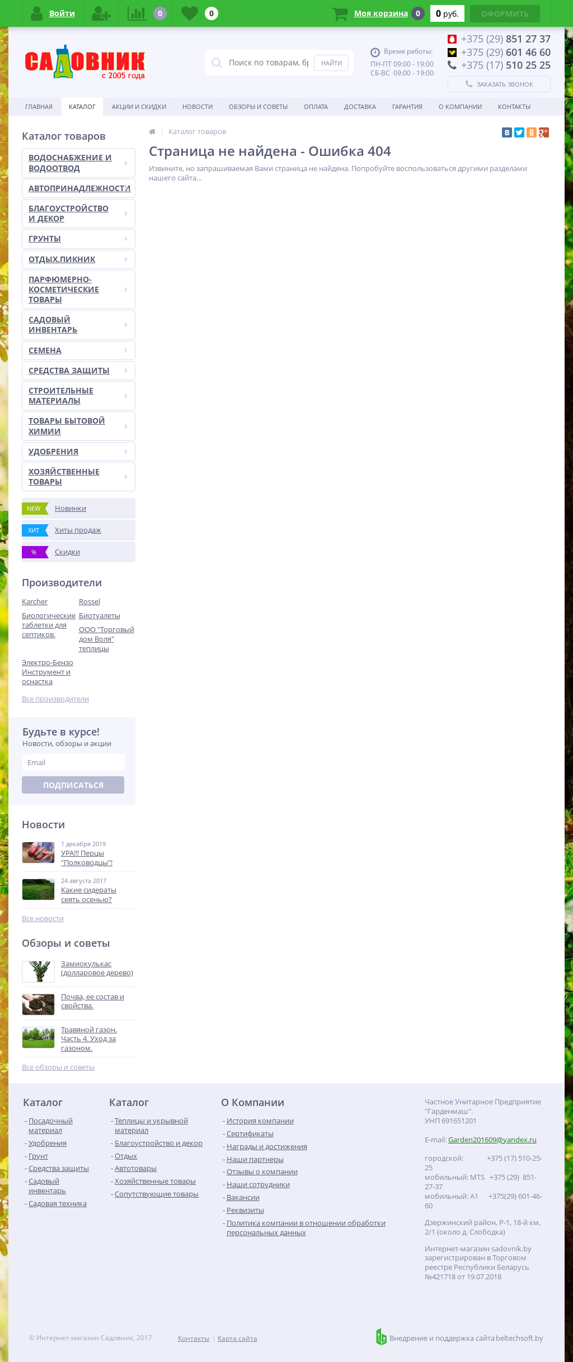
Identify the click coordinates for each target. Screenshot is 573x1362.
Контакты (514, 106)
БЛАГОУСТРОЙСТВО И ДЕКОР (78, 213)
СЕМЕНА (78, 350)
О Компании (460, 106)
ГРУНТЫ (78, 238)
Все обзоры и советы (58, 1067)
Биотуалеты (99, 615)
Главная (39, 106)
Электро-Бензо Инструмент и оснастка (47, 671)
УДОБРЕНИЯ (78, 451)
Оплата (316, 106)
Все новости (43, 918)
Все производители (55, 699)
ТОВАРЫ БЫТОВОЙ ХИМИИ (78, 425)
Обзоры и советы (258, 106)
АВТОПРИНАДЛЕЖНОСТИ (80, 188)
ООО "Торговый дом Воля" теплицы (106, 638)
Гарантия (407, 106)
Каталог (82, 106)
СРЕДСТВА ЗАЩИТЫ (78, 370)
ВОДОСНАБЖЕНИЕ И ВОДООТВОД (78, 162)
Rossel (89, 601)
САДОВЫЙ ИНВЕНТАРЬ (78, 324)
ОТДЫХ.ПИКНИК (78, 259)
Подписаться (73, 785)
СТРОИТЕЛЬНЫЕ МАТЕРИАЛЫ (78, 395)
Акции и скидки (139, 106)
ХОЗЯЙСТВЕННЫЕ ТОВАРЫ (78, 476)
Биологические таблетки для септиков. (49, 624)
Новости (197, 106)
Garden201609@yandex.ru (492, 1140)
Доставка (360, 106)
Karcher (35, 601)
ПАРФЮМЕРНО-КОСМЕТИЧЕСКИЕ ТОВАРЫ (78, 289)
